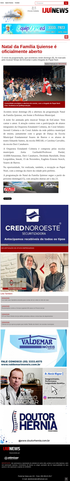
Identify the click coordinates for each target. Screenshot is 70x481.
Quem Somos (9, 2)
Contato (17, 2)
